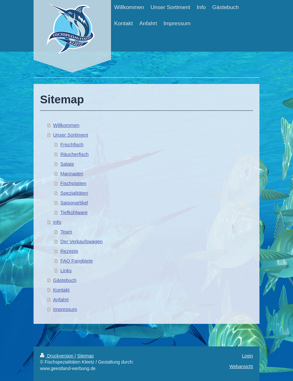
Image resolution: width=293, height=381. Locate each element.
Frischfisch (72, 144)
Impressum (65, 309)
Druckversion (57, 355)
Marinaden (71, 173)
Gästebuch (65, 280)
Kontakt (61, 290)
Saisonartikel (74, 202)
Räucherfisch (74, 154)
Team (66, 231)
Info (57, 222)
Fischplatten (73, 183)
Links (66, 270)
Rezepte (69, 251)
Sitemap (85, 355)
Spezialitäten (74, 193)
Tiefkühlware (73, 212)
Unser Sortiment (70, 135)
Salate (67, 164)
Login (247, 355)
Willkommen (66, 125)
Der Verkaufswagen (81, 241)
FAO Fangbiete (76, 260)
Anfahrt (61, 299)
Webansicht (241, 366)
